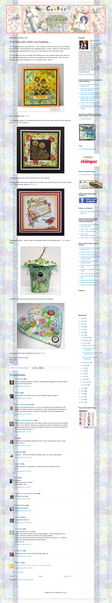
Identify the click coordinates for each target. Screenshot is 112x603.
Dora (16, 478)
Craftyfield (18, 452)
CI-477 (12, 184)
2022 (82, 321)
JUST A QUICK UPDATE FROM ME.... (90, 358)
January (85, 385)
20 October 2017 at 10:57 (23, 511)
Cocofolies (18, 529)
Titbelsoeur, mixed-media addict (26, 493)
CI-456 (33, 184)
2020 (82, 327)
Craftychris (18, 551)
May (84, 374)
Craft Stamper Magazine (88, 149)
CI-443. (42, 353)
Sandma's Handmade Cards (24, 420)
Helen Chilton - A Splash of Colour (91, 238)
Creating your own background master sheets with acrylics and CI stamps (91, 107)
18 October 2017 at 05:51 (23, 414)
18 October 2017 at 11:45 (23, 471)
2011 (82, 402)
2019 (82, 329)
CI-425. (27, 116)
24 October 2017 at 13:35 (23, 544)
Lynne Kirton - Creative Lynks (89, 229)
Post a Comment (18, 572)
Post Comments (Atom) (25, 580)
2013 (82, 397)
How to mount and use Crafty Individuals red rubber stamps (89, 93)
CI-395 (62, 240)
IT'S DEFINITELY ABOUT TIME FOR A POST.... (92, 353)
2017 (82, 335)
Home (41, 576)
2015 (82, 391)
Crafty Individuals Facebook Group (91, 174)
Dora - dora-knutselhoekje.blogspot (87, 234)
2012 (82, 399)
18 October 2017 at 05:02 (23, 398)
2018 (82, 332)
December (86, 337)
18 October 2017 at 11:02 (23, 457)
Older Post (67, 576)
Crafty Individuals (85, 119)
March (85, 379)
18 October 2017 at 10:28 (23, 432)
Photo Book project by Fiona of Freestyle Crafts (90, 257)
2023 (82, 318)
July (84, 368)
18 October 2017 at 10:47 (23, 445)
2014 (82, 394)
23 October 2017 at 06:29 (23, 522)
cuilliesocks (19, 379)
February (86, 382)
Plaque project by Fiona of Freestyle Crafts (88, 262)
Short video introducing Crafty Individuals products (89, 89)
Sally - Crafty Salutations (88, 231)
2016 (82, 388)
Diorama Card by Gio (87, 252)
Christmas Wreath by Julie (88, 285)
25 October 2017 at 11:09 (23, 556)
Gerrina (17, 393)
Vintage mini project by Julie (89, 280)
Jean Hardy (96, 41)
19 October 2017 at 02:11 (23, 499)
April (84, 376)
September (86, 362)
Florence (18, 464)
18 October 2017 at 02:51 (23, 386)
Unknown (18, 562)
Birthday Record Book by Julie (90, 282)
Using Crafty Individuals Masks (90, 103)
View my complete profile (86, 74)
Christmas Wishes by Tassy (89, 254)
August (85, 365)
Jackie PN (18, 517)
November (86, 340)
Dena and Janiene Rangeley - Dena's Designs (89, 225)
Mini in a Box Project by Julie (89, 273)
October (85, 343)
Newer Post (14, 576)
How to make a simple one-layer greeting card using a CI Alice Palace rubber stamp (90, 98)
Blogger (64, 592)
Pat (16, 438)
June (84, 371)
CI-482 (16, 123)
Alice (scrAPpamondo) (22, 404)
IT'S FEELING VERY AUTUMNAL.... (88, 349)
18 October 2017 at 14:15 (23, 487)
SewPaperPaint (20, 505)
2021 (82, 324)
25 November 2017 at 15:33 (24, 568)
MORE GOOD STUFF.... (90, 345)
